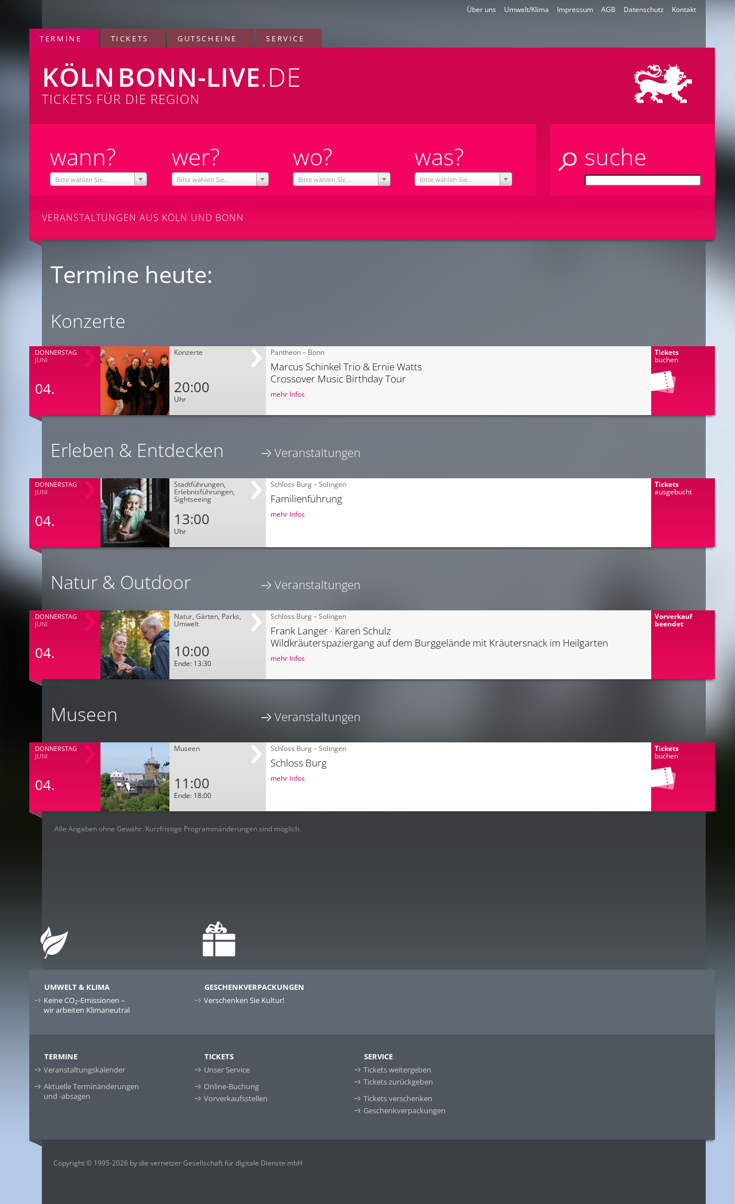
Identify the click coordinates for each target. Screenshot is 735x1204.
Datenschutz (644, 9)
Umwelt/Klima (526, 9)
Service (285, 38)
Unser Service (227, 1069)
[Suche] (643, 180)
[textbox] (99, 180)
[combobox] (99, 179)
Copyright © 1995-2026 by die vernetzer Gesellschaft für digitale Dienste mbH (178, 1163)
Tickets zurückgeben (398, 1082)
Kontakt (684, 9)
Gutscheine (207, 38)
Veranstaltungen (317, 452)
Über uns (481, 9)
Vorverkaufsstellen (236, 1098)
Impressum (575, 9)
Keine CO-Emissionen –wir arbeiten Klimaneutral (87, 1005)
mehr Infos (287, 394)
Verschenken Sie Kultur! (244, 1000)
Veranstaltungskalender (84, 1069)
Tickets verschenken (397, 1098)
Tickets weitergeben (397, 1069)
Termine (61, 38)
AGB (608, 9)
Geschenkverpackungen (404, 1110)
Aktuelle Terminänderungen (91, 1091)
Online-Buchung (231, 1086)
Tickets (130, 38)
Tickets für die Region (230, 77)
